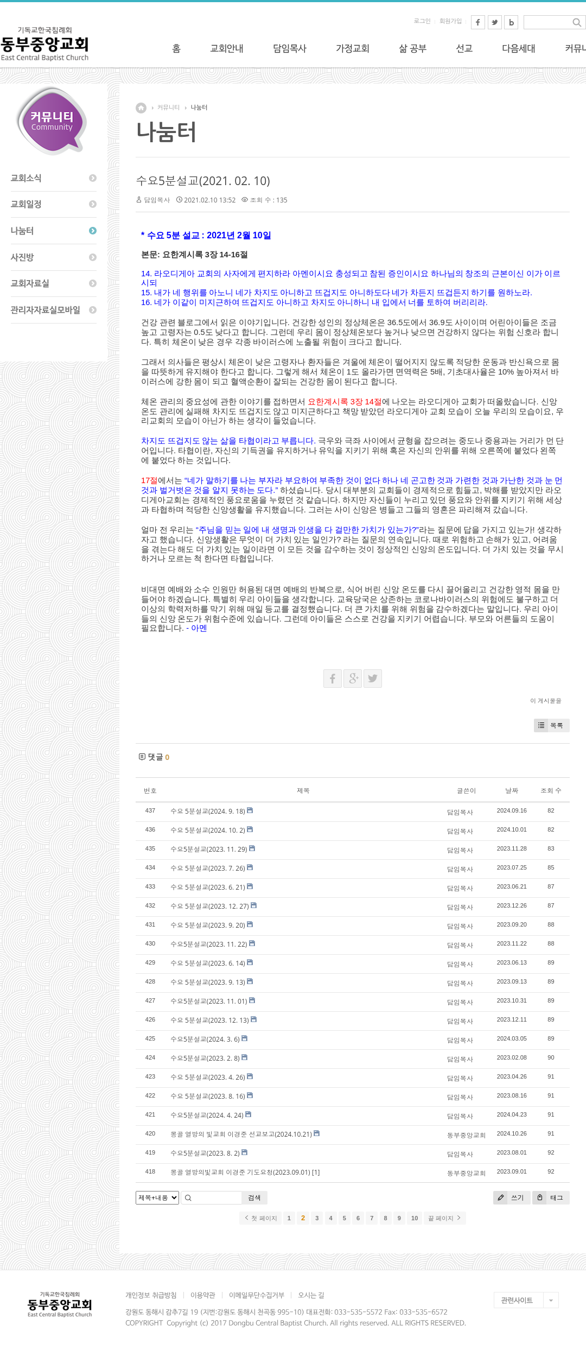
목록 (548, 725)
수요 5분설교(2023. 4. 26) (207, 1077)
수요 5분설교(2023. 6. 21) (207, 887)
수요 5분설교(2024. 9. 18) (207, 811)
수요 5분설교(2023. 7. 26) (207, 868)
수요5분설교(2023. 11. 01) (208, 1001)
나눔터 (198, 108)
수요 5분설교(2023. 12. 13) (209, 1020)
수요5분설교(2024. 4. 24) (207, 1115)
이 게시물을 (546, 700)
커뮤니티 (168, 108)
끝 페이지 (444, 1218)
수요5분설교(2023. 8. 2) (205, 1153)
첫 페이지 (260, 1218)
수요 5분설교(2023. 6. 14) (207, 963)
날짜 (511, 790)
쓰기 (508, 1198)
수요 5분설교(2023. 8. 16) (207, 1096)
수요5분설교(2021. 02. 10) (203, 180)
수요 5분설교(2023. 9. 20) (207, 925)
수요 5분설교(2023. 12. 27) (209, 906)
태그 (547, 1198)
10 (414, 1218)
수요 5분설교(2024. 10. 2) (207, 830)
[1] (316, 1172)
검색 (254, 1197)
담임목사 (157, 200)
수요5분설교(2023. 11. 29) (208, 849)
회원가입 (451, 21)
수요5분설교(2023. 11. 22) (208, 944)
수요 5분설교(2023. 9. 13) (207, 982)
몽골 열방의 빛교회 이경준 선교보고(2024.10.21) (241, 1134)
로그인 (422, 21)
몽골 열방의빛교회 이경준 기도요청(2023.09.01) (240, 1172)
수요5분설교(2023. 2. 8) (205, 1058)
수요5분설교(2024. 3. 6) (205, 1039)
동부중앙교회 (466, 1135)
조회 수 (551, 790)
